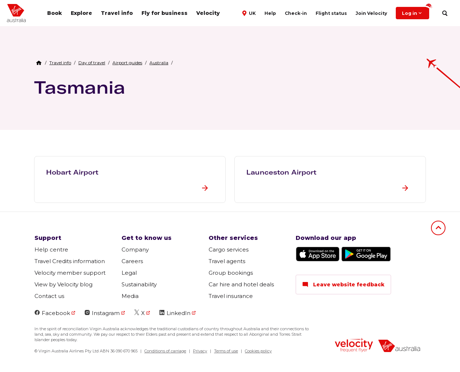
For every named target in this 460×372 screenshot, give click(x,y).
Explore (81, 13)
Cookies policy (258, 350)
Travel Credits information (69, 261)
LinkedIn (174, 313)
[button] (249, 12)
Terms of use (226, 350)
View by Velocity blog (63, 284)
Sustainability (139, 284)
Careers (132, 261)
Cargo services (229, 249)
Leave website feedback (343, 284)
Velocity (208, 13)
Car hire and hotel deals (241, 284)
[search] (444, 13)
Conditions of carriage (165, 350)
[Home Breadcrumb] (39, 63)
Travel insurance (231, 296)
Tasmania (79, 87)
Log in (415, 11)
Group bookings (231, 272)
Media (130, 296)
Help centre (51, 249)
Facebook (52, 313)
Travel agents (227, 261)
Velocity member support (70, 272)
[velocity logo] (354, 346)
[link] (60, 62)
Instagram (102, 313)
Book (54, 13)
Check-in (296, 13)
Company (135, 249)
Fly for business (164, 13)
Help (270, 13)
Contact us (49, 296)
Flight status (331, 13)
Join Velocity (371, 13)
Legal (129, 272)
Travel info (117, 13)
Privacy (200, 350)
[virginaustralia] (399, 347)
